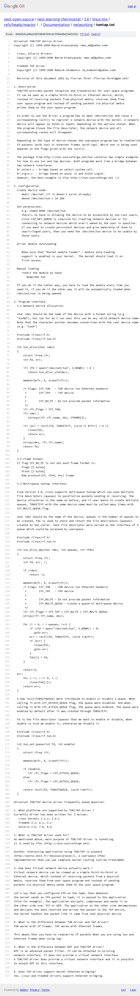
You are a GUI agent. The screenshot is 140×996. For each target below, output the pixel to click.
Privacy (34, 990)
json (133, 989)
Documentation (56, 24)
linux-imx (100, 19)
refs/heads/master (20, 24)
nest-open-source (19, 19)
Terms (45, 990)
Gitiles (24, 990)
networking (83, 24)
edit (96, 34)
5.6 (86, 19)
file (85, 34)
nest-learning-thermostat (59, 19)
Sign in (132, 6)
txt (123, 989)
